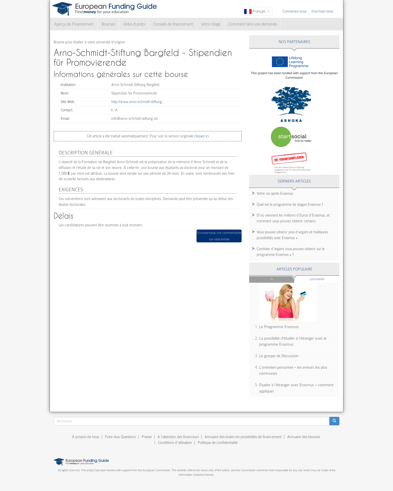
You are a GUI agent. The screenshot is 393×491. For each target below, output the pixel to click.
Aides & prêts (134, 24)
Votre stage (210, 24)
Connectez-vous (294, 11)
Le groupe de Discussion (279, 356)
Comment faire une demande (252, 24)
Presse (147, 437)
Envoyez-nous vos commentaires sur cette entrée (219, 236)
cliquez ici (201, 136)
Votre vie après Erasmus (275, 193)
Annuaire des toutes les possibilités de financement (243, 437)
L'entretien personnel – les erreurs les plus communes (293, 370)
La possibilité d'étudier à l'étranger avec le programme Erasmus (293, 341)
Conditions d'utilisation (175, 443)
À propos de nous (85, 437)
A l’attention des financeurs (178, 437)
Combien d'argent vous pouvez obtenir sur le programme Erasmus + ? (291, 252)
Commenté (324, 279)
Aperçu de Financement (73, 24)
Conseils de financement (173, 24)
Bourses (108, 24)
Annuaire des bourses (303, 437)
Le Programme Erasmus (279, 327)
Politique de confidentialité (218, 443)
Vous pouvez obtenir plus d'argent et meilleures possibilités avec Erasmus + (292, 235)
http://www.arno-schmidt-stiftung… (138, 102)
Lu (272, 279)
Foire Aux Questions (120, 437)
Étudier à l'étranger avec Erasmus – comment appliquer (296, 388)
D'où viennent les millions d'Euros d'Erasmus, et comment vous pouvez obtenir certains (293, 218)
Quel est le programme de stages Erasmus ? (290, 205)
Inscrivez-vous (322, 11)
